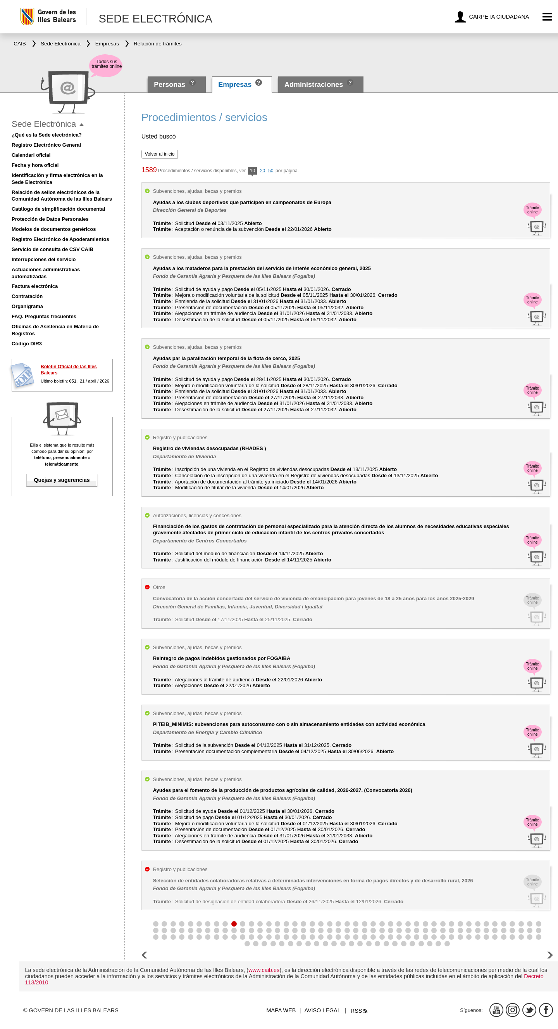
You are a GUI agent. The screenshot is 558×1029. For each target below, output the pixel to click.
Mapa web (281, 1010)
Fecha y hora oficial (35, 165)
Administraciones (313, 84)
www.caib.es (263, 970)
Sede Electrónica (44, 124)
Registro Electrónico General (46, 145)
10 (252, 171)
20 (262, 170)
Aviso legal (322, 1010)
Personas (170, 84)
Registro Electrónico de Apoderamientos (60, 239)
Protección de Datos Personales (50, 219)
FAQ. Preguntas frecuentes (44, 316)
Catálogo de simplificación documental (58, 209)
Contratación (27, 296)
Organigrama (27, 306)
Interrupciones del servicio (44, 259)
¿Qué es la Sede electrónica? (47, 135)
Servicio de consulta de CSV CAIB (52, 249)
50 (270, 170)
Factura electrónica (35, 286)
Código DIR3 (27, 343)
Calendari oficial (31, 155)
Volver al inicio (160, 154)
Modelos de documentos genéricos (54, 229)
